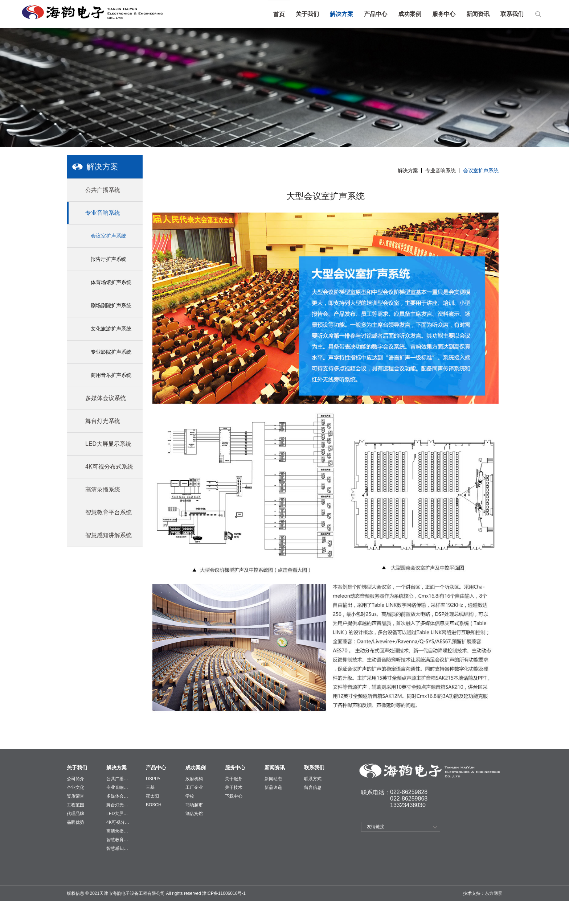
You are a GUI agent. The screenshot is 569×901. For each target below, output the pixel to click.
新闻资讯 (478, 14)
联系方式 (313, 778)
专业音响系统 (440, 170)
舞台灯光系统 (118, 804)
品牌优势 (75, 822)
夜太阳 (152, 796)
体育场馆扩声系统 (111, 282)
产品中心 (375, 14)
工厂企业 (194, 787)
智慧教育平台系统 (118, 839)
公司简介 (75, 778)
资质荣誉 (75, 796)
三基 (150, 787)
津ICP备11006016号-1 (223, 893)
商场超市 (194, 804)
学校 (189, 796)
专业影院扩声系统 (111, 352)
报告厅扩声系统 (108, 259)
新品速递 (273, 787)
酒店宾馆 (194, 813)
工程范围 (75, 804)
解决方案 (341, 14)
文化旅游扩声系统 (111, 329)
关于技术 (233, 787)
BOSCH (153, 804)
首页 (279, 14)
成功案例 (409, 14)
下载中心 (233, 796)
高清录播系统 (118, 831)
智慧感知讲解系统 (118, 848)
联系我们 (512, 14)
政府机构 (194, 778)
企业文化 (75, 787)
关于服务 (233, 778)
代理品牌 (75, 813)
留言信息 (313, 787)
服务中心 (443, 14)
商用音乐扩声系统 (111, 375)
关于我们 (307, 14)
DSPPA (153, 778)
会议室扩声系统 (108, 236)
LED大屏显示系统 (118, 813)
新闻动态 (273, 778)
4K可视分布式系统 (118, 822)
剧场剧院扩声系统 (111, 305)
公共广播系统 (118, 778)
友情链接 (375, 826)
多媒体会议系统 (118, 796)
